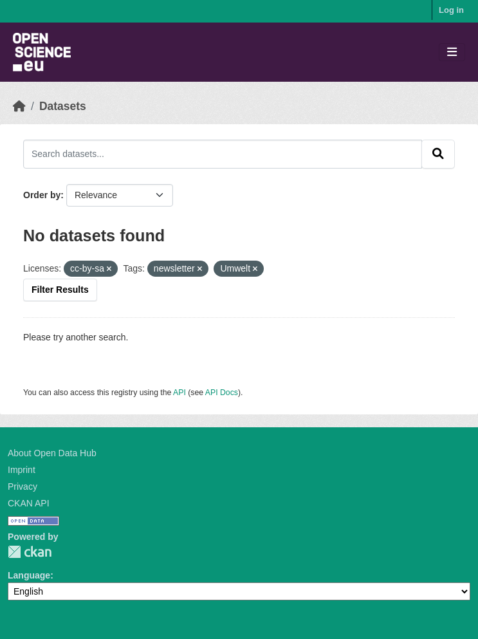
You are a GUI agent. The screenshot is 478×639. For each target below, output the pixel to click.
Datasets (62, 106)
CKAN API (29, 503)
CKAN (29, 552)
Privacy (22, 486)
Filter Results (60, 289)
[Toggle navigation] (452, 52)
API (179, 392)
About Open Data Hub (52, 453)
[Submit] (438, 154)
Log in (451, 10)
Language (29, 575)
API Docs (221, 392)
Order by (41, 195)
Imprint (21, 470)
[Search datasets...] (222, 154)
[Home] (19, 106)
